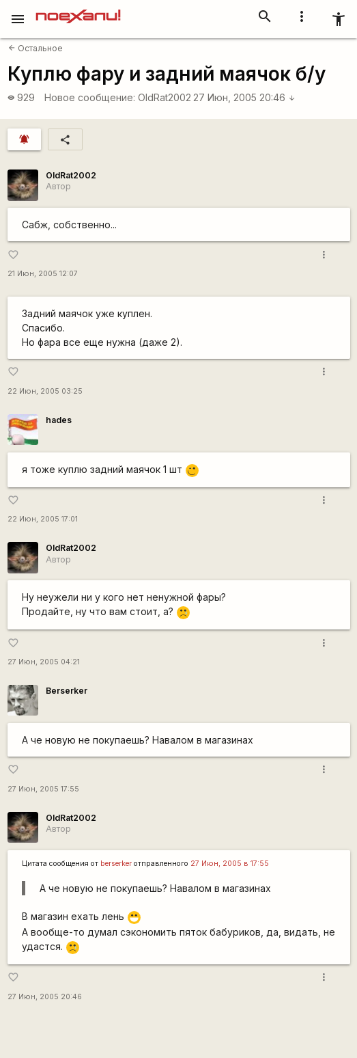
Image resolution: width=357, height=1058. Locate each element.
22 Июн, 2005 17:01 (43, 519)
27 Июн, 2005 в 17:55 (229, 863)
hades (59, 420)
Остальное (35, 48)
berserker (116, 863)
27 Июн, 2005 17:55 (43, 789)
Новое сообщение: (89, 97)
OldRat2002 (164, 97)
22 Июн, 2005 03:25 (45, 391)
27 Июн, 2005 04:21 (44, 661)
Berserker (66, 691)
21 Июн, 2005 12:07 (43, 273)
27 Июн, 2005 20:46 (244, 97)
